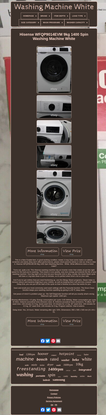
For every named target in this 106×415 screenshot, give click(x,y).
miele (34, 364)
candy (65, 376)
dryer (50, 364)
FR (56, 405)
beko (75, 360)
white (87, 359)
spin (51, 374)
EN (52, 405)
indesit (46, 380)
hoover (43, 354)
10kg (79, 364)
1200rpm (30, 354)
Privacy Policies (54, 397)
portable (40, 376)
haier (86, 354)
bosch (42, 360)
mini (74, 370)
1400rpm (55, 369)
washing (25, 374)
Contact (54, 394)
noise (42, 365)
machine (25, 359)
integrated (85, 369)
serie (27, 365)
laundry (74, 376)
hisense (79, 355)
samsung (59, 379)
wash (58, 365)
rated (54, 359)
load (21, 354)
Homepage (53, 390)
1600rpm (68, 364)
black (89, 376)
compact (53, 355)
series (82, 376)
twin (59, 376)
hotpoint (66, 354)
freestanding (31, 369)
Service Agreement (54, 401)
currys (68, 370)
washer (65, 360)
